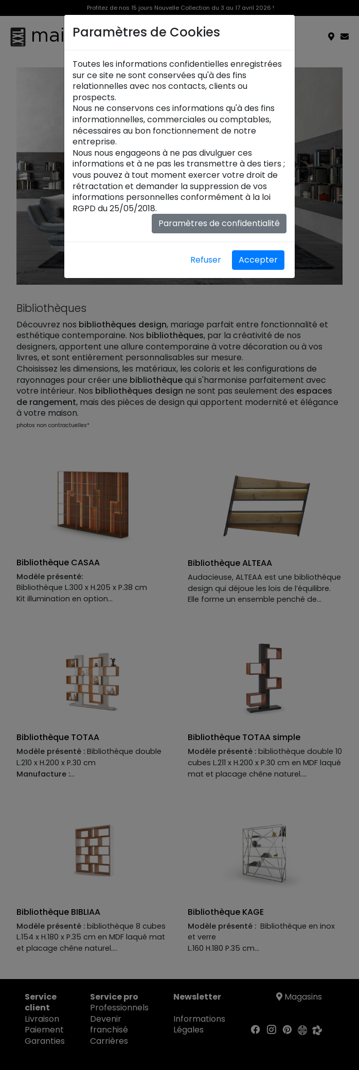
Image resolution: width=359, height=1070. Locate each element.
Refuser (205, 260)
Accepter (258, 260)
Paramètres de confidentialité (219, 223)
